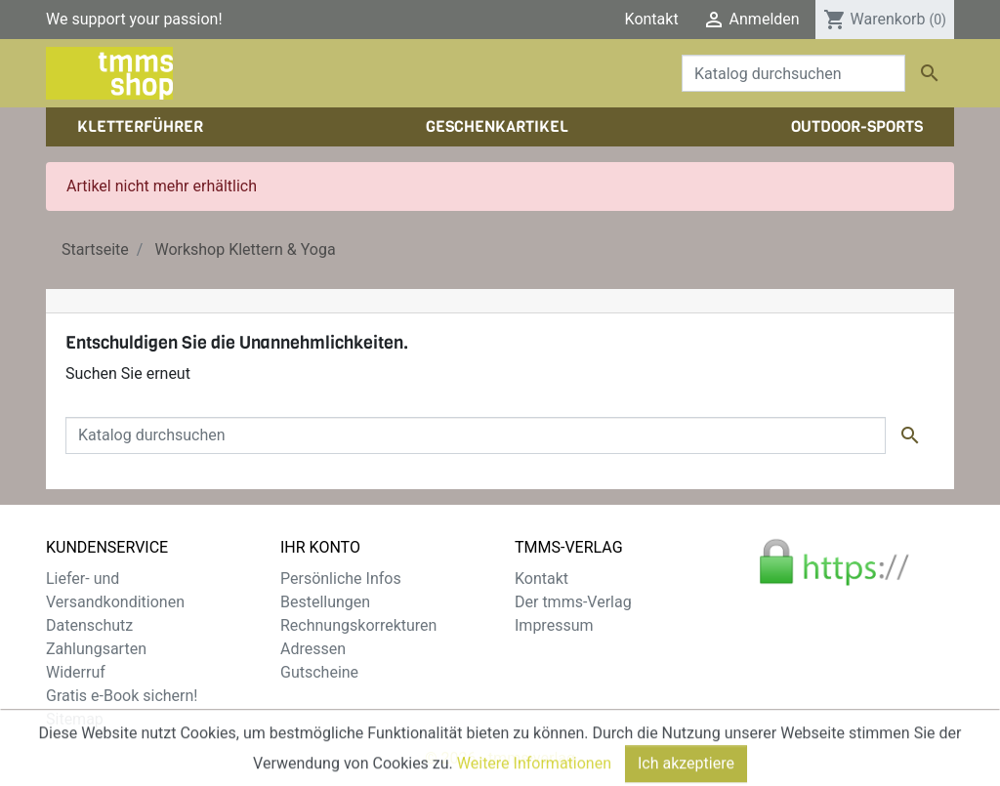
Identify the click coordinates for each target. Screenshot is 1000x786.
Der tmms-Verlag (573, 602)
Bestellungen (325, 602)
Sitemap (75, 719)
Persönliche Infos (340, 578)
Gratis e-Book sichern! (121, 695)
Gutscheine (319, 672)
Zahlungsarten (96, 649)
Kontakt (652, 19)
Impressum (554, 625)
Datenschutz (89, 625)
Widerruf (75, 672)
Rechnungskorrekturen (358, 625)
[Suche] (793, 73)
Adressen (313, 649)
